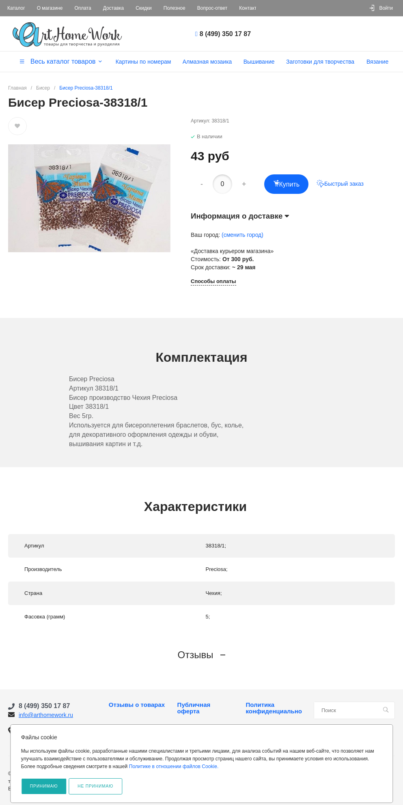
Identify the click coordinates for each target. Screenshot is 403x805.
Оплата (82, 8)
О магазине (50, 8)
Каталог (16, 8)
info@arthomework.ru (46, 715)
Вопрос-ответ (212, 8)
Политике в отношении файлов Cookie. (174, 766)
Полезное (174, 8)
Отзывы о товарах (137, 705)
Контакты (249, 8)
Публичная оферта (194, 708)
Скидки (144, 8)
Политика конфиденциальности (274, 708)
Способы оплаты (213, 281)
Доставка (113, 8)
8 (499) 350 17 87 (225, 33)
